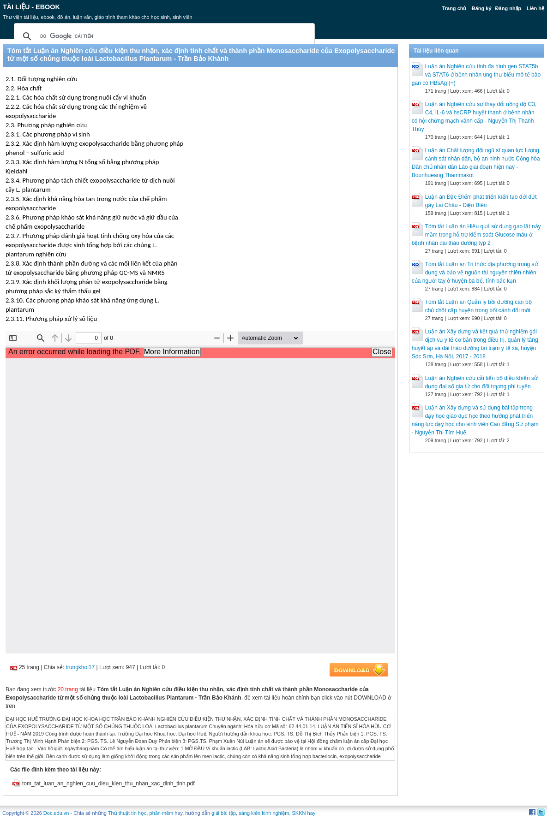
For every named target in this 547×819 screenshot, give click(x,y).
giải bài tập (223, 813)
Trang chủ (454, 8)
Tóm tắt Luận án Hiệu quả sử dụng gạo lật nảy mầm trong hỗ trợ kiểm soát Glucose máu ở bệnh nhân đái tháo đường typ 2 (476, 234)
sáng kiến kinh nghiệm (264, 813)
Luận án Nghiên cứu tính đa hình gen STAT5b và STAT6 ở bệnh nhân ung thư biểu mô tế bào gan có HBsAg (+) (476, 74)
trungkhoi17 (80, 667)
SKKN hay (304, 813)
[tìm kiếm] (163, 36)
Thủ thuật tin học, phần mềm (140, 813)
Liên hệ (535, 8)
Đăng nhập (508, 8)
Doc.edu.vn (56, 813)
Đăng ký (482, 8)
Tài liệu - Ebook (31, 7)
